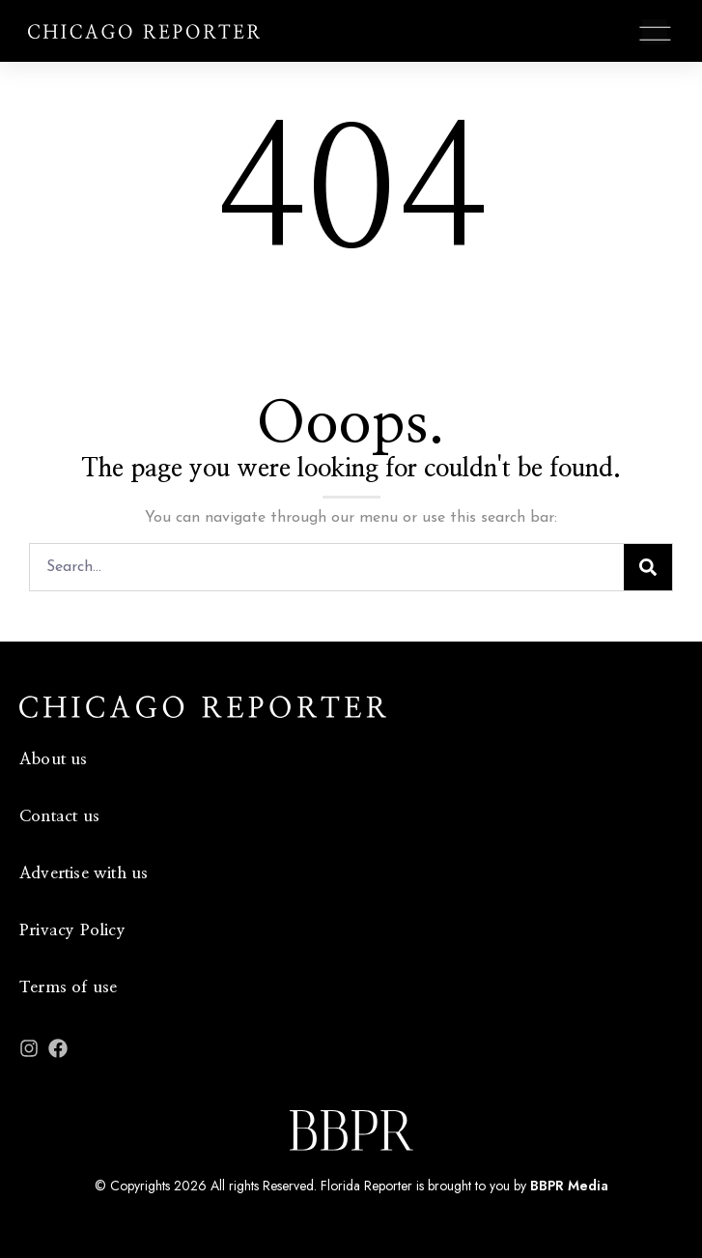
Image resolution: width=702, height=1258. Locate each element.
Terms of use (68, 987)
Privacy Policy (72, 930)
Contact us (59, 816)
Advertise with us (83, 873)
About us (53, 759)
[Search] (648, 567)
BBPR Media (569, 1185)
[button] (655, 33)
